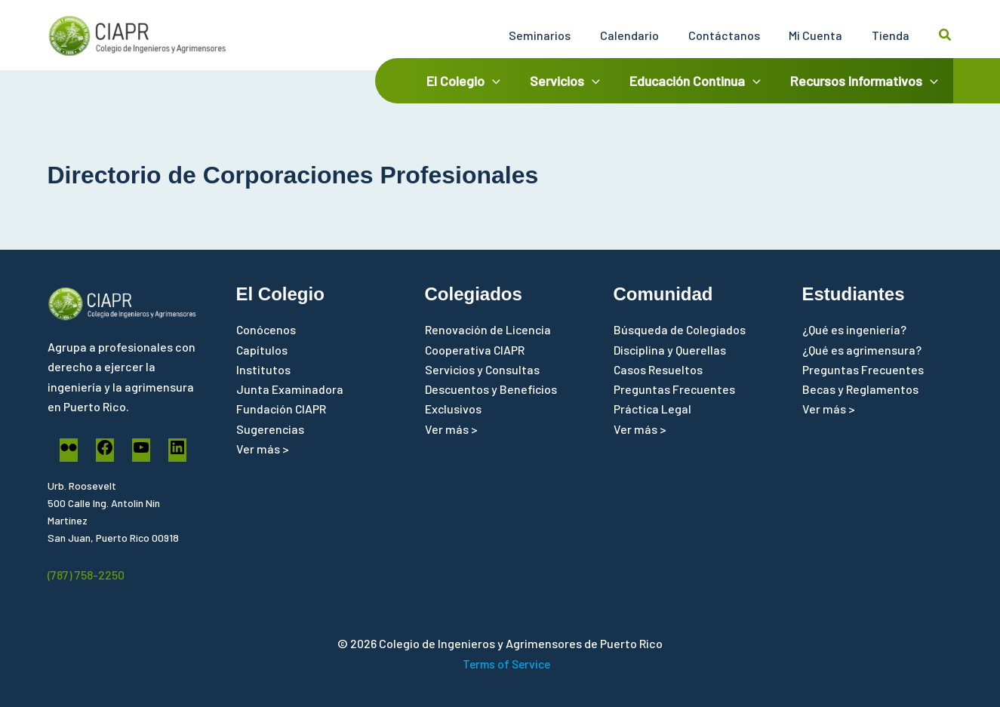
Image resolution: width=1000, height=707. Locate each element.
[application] (501, 80)
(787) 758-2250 (86, 574)
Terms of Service (506, 663)
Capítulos (262, 350)
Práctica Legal (653, 409)
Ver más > (262, 449)
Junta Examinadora (289, 390)
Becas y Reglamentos (860, 390)
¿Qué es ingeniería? (854, 329)
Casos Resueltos (658, 369)
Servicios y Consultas (483, 369)
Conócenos (266, 329)
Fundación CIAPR (282, 409)
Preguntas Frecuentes (675, 390)
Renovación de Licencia (489, 329)
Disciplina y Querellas (670, 350)
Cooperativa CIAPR (475, 350)
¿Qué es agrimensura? (862, 350)
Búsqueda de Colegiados (680, 329)
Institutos (263, 369)
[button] (945, 35)
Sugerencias (270, 429)
